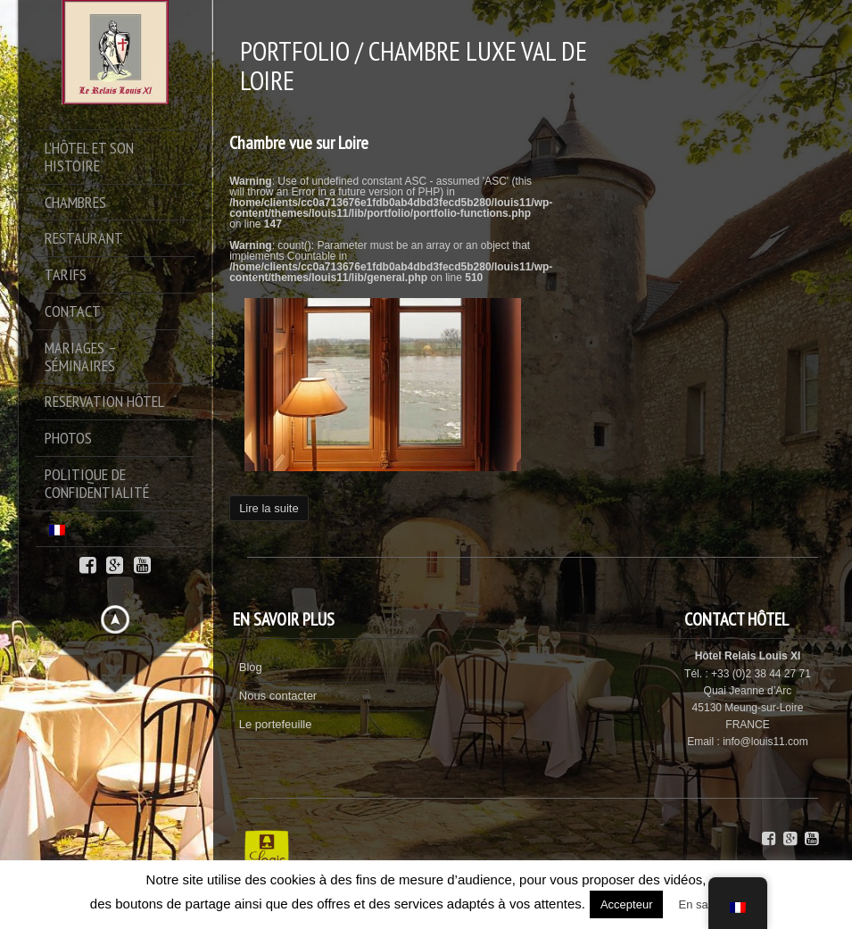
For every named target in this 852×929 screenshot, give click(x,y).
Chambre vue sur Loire (298, 142)
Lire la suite (268, 508)
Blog (250, 667)
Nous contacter (278, 695)
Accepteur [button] (626, 904)
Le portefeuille (275, 724)
